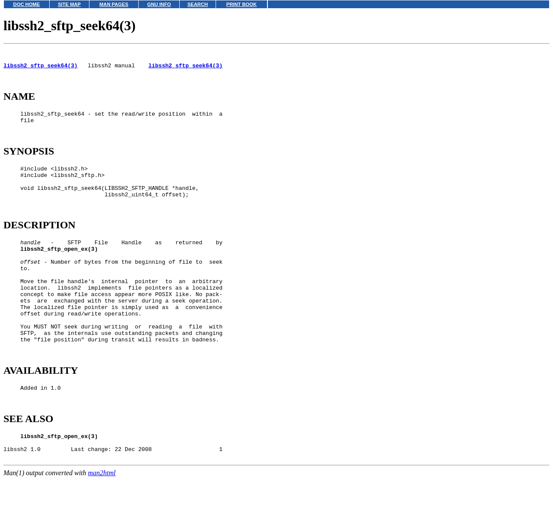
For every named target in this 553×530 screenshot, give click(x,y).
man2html (102, 526)
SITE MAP (69, 4)
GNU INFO (159, 4)
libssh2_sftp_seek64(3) (40, 69)
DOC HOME (26, 4)
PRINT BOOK (241, 4)
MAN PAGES (113, 4)
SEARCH (198, 4)
